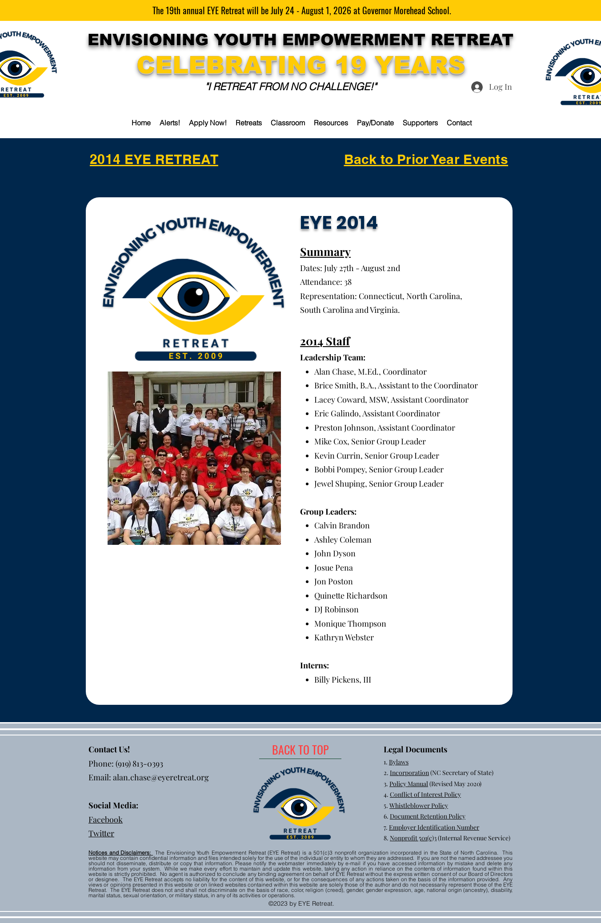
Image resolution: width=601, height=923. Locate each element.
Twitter (101, 833)
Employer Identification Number (434, 827)
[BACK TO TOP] (300, 749)
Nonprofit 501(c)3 (413, 838)
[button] (248, 122)
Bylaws (399, 762)
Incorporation (409, 772)
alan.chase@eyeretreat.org (161, 777)
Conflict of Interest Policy (425, 794)
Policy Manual (408, 783)
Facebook (105, 819)
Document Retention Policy (427, 816)
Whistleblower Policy (418, 805)
